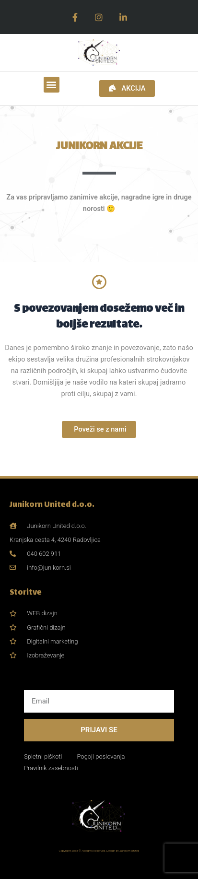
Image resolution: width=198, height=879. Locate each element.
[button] (51, 85)
